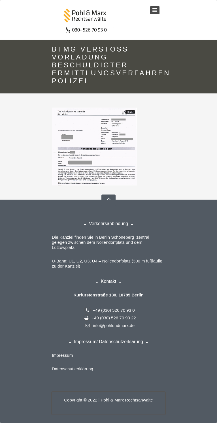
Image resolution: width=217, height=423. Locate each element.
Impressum (62, 355)
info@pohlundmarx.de (109, 325)
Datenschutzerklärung (72, 368)
